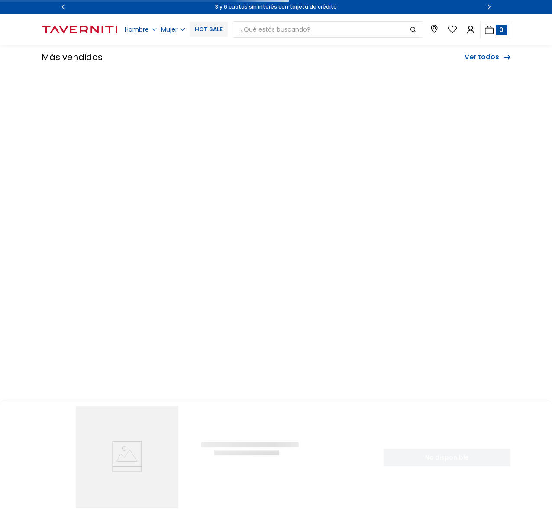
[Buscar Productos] (413, 29)
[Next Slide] (489, 7)
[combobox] (327, 29)
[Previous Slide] (63, 7)
